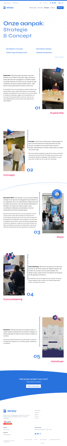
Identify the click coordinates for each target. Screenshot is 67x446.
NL (59, 3)
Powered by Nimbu (28, 439)
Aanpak (46, 7)
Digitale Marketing (44, 52)
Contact (52, 7)
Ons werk (40, 7)
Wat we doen (33, 7)
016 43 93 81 (15, 3)
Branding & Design (43, 49)
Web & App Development (16, 52)
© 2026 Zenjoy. (6, 440)
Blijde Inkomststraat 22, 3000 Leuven (43, 429)
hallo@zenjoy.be (7, 3)
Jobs (40, 3)
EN (62, 3)
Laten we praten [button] (33, 386)
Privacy (35, 439)
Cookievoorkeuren (43, 439)
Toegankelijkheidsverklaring (54, 439)
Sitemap (42, 443)
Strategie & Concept (14, 49)
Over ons (45, 3)
